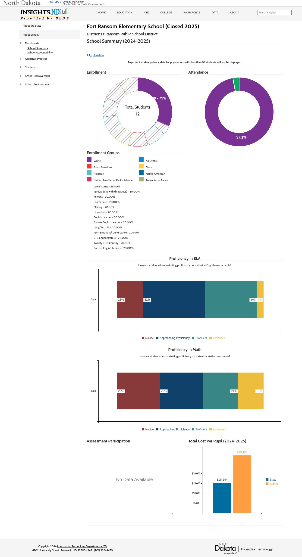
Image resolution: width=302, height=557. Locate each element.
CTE (146, 12)
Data (215, 12)
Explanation (95, 55)
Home (102, 12)
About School (31, 34)
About (234, 12)
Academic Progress (36, 58)
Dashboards (32, 43)
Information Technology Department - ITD (82, 546)
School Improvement (37, 76)
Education (124, 12)
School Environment (37, 84)
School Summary (37, 48)
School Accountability (40, 52)
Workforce (191, 12)
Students (30, 67)
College (166, 12)
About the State (32, 25)
